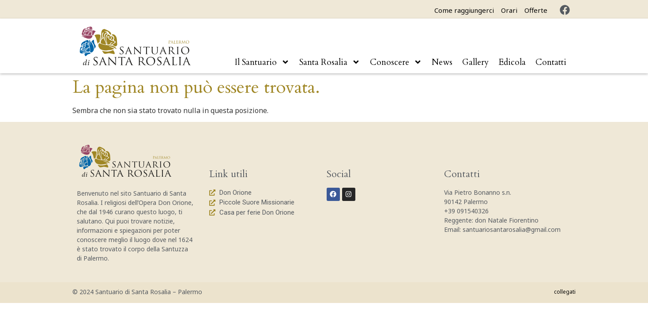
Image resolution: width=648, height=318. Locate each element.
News (442, 62)
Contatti (550, 62)
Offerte (535, 10)
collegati (565, 291)
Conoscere (396, 62)
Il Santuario (262, 62)
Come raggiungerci (464, 10)
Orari (509, 10)
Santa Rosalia (329, 62)
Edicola (512, 62)
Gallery (475, 62)
